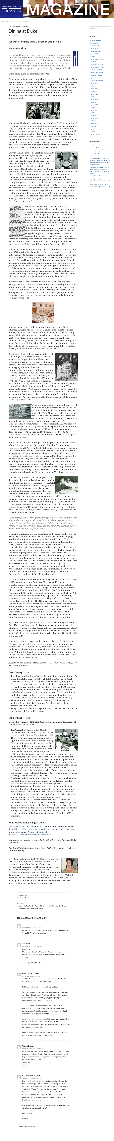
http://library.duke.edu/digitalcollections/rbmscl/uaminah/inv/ (39, 829)
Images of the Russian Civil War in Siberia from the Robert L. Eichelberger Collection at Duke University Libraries (43, 906)
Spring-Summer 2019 (97, 72)
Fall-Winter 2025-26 (97, 46)
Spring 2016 (94, 89)
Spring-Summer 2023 (97, 59)
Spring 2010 (94, 118)
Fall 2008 (12, 27)
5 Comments (15, 36)
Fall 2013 (93, 102)
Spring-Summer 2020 (97, 67)
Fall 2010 (93, 115)
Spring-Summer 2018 (97, 78)
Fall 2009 (93, 121)
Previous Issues (22, 21)
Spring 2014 (94, 99)
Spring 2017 (94, 83)
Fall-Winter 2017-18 (97, 80)
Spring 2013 (94, 105)
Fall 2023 (93, 56)
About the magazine (7, 21)
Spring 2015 (94, 94)
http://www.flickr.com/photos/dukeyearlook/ (30, 835)
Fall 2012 (93, 107)
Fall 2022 (93, 62)
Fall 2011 (93, 113)
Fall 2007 (93, 131)
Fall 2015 (93, 91)
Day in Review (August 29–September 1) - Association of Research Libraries (98, 148)
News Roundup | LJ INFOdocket (99, 167)
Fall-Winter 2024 (96, 51)
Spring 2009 (94, 123)
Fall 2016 (93, 86)
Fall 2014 (93, 97)
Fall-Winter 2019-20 (97, 70)
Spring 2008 (94, 129)
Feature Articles (21, 27)
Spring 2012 (94, 110)
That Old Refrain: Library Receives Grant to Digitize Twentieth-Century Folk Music (100, 171)
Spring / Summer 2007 (97, 134)
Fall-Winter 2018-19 (97, 75)
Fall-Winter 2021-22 (97, 64)
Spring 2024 (94, 54)
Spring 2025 (94, 48)
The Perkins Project (43, 896)
